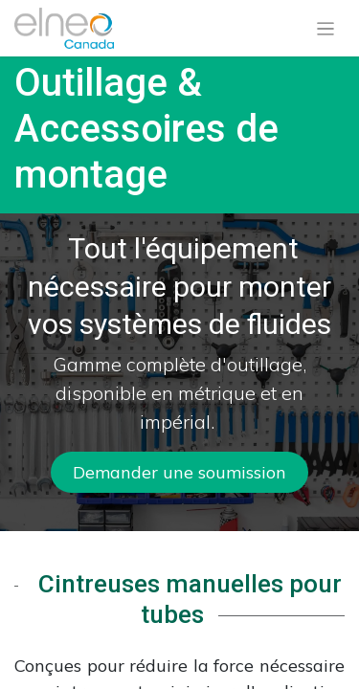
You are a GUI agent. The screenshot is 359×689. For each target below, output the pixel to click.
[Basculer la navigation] (326, 29)
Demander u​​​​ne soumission (179, 472)
